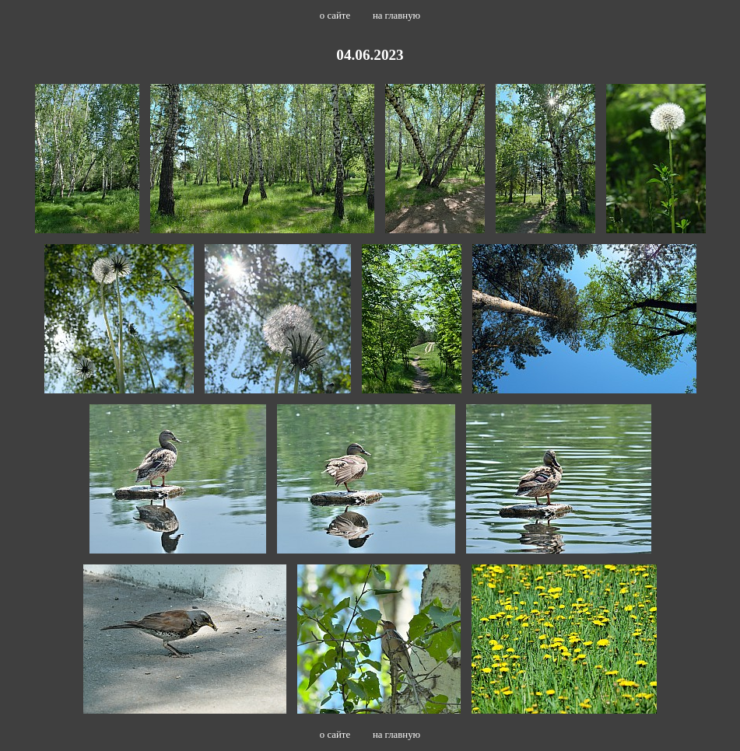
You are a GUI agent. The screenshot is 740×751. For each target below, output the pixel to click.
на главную (396, 15)
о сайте (335, 15)
